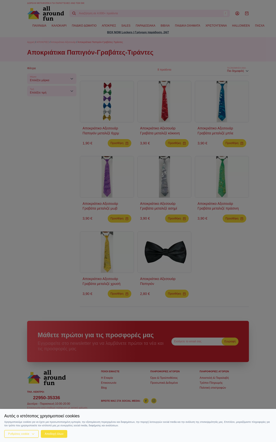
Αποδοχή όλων (54, 433)
